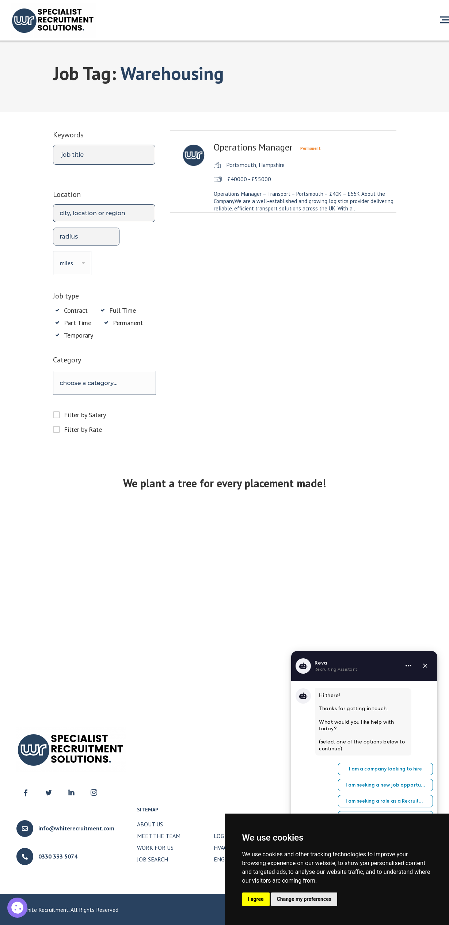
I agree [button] (256, 899)
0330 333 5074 (57, 856)
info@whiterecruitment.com (76, 828)
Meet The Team (158, 836)
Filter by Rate (83, 429)
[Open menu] (444, 19)
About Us (150, 824)
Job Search (152, 859)
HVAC (220, 847)
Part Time (77, 323)
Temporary (78, 335)
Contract (76, 310)
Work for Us (155, 847)
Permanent (128, 323)
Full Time (122, 310)
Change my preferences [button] (304, 899)
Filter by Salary (85, 415)
